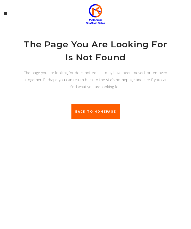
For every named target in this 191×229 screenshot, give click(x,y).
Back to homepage (95, 111)
